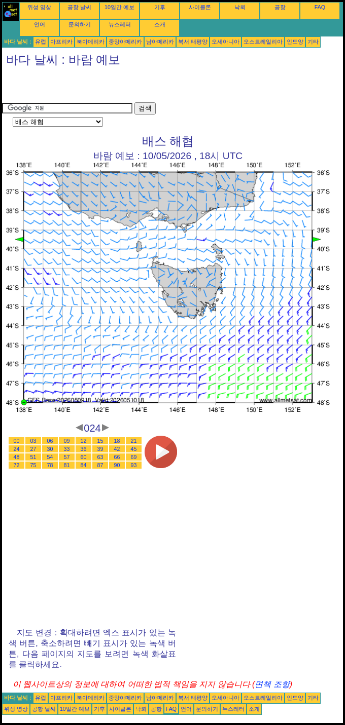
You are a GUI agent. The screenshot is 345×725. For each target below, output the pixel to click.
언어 (39, 24)
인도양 (295, 42)
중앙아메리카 (125, 42)
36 (84, 449)
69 (134, 457)
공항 (280, 7)
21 (134, 441)
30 (50, 449)
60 (84, 457)
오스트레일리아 (263, 42)
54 (50, 457)
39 (100, 449)
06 (50, 441)
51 (33, 457)
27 (33, 449)
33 (67, 449)
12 (84, 441)
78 (50, 465)
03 (33, 441)
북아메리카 (91, 42)
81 (67, 465)
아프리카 (61, 42)
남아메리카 (160, 42)
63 (100, 457)
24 (17, 449)
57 (67, 457)
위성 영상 (39, 7)
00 (17, 441)
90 (117, 465)
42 (117, 449)
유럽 (40, 42)
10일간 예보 (119, 7)
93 (134, 465)
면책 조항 (272, 684)
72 (17, 465)
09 (67, 441)
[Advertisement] (120, 87)
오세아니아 (225, 42)
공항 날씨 (79, 7)
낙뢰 (240, 7)
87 (100, 465)
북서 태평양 (193, 42)
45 (134, 449)
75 (33, 465)
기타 (313, 42)
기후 (159, 7)
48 (17, 457)
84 (84, 465)
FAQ (320, 7)
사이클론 (200, 7)
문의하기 (79, 24)
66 (117, 457)
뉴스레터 (120, 24)
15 (100, 441)
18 (117, 441)
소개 (159, 24)
